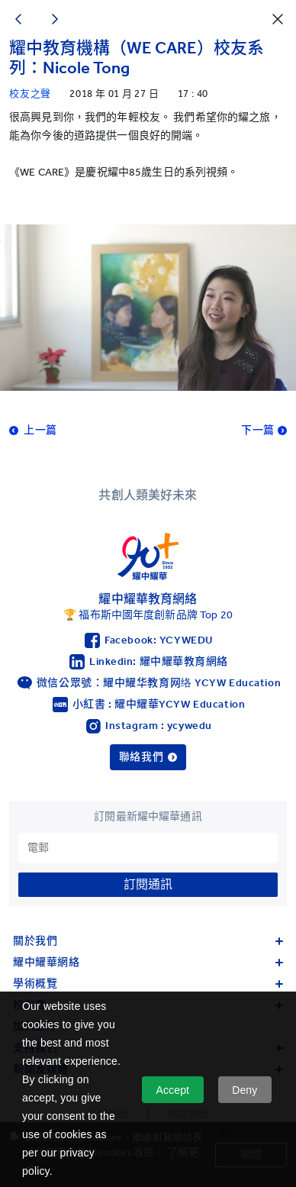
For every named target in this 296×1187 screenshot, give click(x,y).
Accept (173, 1090)
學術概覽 (148, 983)
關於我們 (148, 940)
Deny (244, 1090)
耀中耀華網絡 (148, 962)
